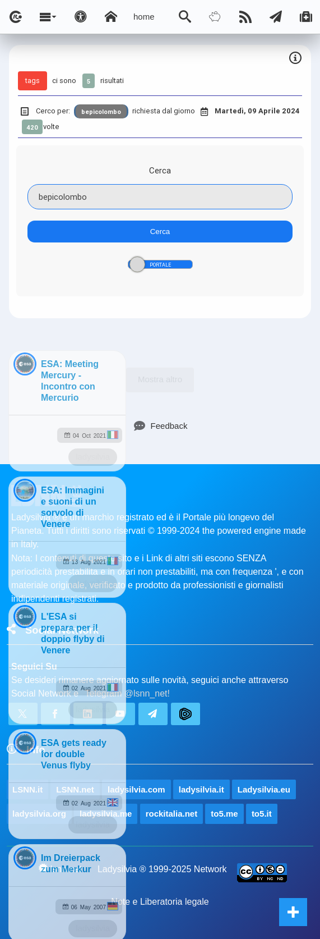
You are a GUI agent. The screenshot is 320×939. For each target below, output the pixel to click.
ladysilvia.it (201, 789)
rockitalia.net (172, 813)
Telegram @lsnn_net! (127, 693)
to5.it (262, 813)
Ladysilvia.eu (264, 789)
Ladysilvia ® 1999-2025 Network (162, 869)
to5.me (224, 813)
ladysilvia (93, 456)
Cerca (160, 170)
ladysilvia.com (136, 789)
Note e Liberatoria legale (159, 901)
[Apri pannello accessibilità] (80, 17)
